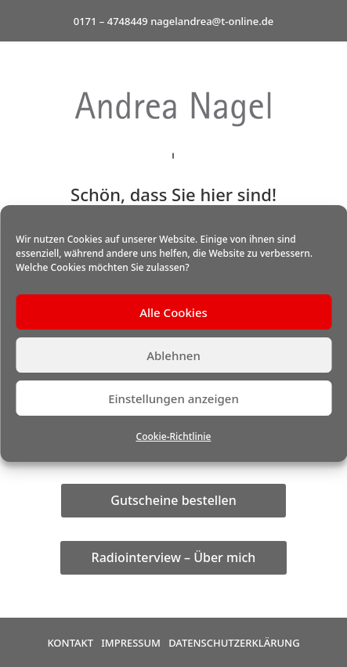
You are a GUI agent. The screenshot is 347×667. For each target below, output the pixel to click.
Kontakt (70, 643)
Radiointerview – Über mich (174, 557)
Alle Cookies (173, 312)
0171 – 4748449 (111, 21)
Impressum (131, 643)
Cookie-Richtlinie (173, 436)
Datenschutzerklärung (233, 643)
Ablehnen (173, 355)
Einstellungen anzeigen (173, 398)
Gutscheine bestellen (173, 500)
